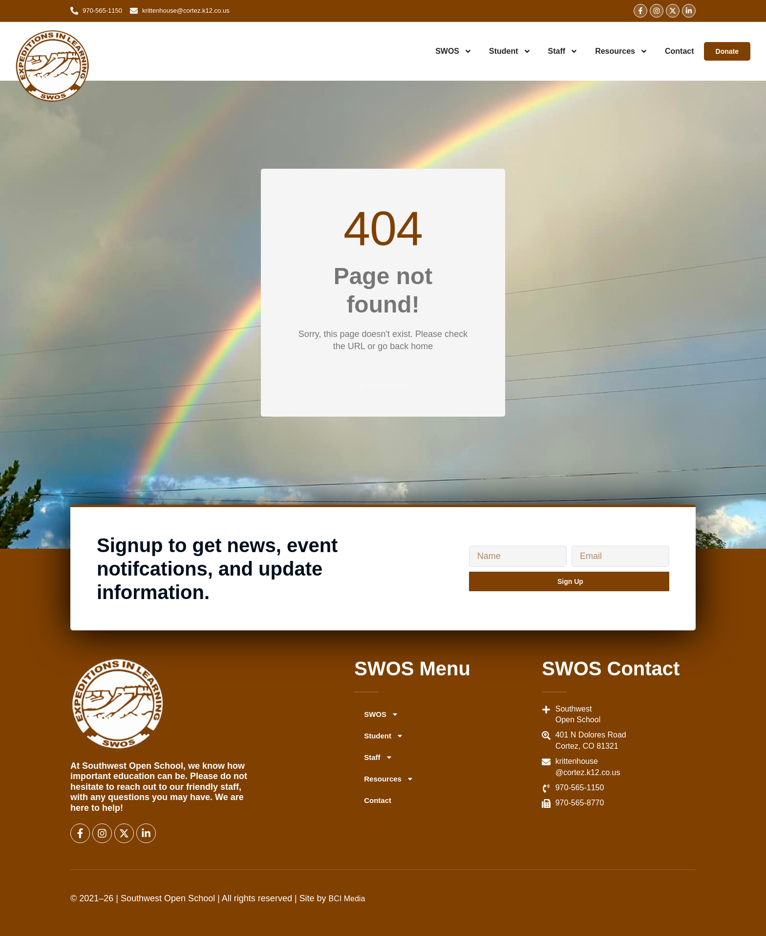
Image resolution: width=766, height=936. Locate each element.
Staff (563, 51)
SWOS (453, 51)
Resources (621, 51)
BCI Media (347, 898)
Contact (679, 51)
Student (510, 51)
